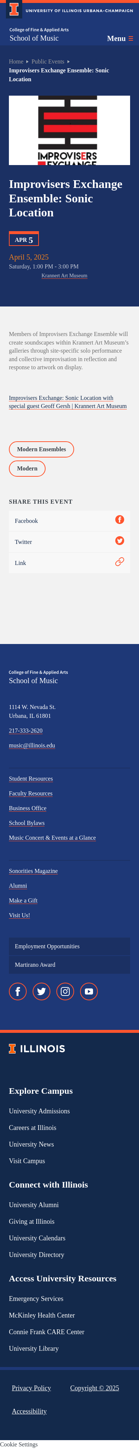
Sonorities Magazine (33, 871)
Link (69, 563)
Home (16, 61)
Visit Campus (27, 1161)
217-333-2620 (26, 730)
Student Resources (31, 778)
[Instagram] (65, 991)
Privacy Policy (31, 1388)
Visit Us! (19, 915)
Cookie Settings (19, 1444)
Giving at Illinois (31, 1221)
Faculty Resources (31, 793)
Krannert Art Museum (64, 275)
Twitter (69, 542)
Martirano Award (35, 965)
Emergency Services (36, 1298)
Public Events (48, 61)
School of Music (34, 38)
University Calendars (37, 1238)
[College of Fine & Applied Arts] (39, 30)
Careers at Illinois (32, 1127)
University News (31, 1144)
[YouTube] (89, 991)
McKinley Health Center (42, 1315)
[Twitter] (41, 991)
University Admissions (39, 1111)
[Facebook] (18, 991)
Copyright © (94, 1388)
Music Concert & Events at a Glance (52, 838)
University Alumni (34, 1205)
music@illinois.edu (32, 745)
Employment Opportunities (47, 946)
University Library (34, 1348)
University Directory (36, 1254)
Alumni (18, 886)
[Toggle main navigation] (120, 38)
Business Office (27, 808)
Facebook (69, 521)
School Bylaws (26, 823)
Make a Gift (23, 900)
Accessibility (29, 1411)
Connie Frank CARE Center (46, 1332)
